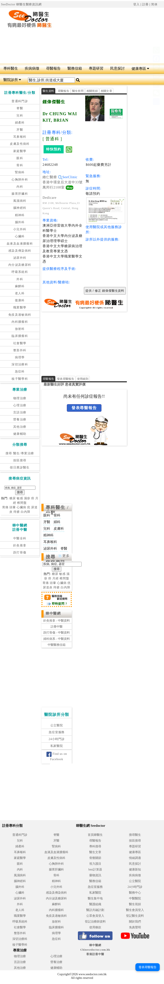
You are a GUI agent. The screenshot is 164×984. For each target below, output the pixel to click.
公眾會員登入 (95, 915)
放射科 (20, 328)
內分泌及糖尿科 (19, 264)
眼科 (19, 158)
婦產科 (20, 122)
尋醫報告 (53, 68)
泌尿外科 (19, 257)
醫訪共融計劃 (95, 910)
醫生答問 (77, 91)
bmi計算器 (95, 869)
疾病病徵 (32, 68)
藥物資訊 (95, 875)
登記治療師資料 (95, 921)
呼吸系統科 (20, 272)
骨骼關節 (95, 858)
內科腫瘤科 (20, 321)
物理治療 (19, 398)
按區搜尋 (19, 460)
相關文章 (106, 91)
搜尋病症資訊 (55, 559)
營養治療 (19, 419)
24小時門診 (57, 739)
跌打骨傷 (19, 552)
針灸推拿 (19, 545)
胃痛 (5, 507)
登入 (136, 4)
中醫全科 (19, 538)
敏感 (20, 498)
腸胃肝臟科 (20, 193)
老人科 (20, 293)
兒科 (19, 115)
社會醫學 (19, 343)
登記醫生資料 (135, 915)
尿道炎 (48, 587)
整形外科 (19, 350)
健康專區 (140, 69)
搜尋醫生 (135, 834)
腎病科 (20, 172)
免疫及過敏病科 (19, 314)
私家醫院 (56, 746)
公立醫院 (56, 725)
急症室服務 (56, 732)
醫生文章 (95, 852)
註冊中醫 (57, 626)
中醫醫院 (135, 898)
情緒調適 (135, 858)
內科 (19, 186)
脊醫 (19, 108)
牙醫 (19, 129)
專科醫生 (10, 68)
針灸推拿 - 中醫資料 (56, 620)
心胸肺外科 (20, 179)
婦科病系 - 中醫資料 (56, 638)
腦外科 (20, 222)
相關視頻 (92, 91)
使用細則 (82, 378)
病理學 (20, 357)
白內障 (25, 511)
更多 (64, 556)
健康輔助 (19, 433)
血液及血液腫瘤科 (20, 243)
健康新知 (135, 869)
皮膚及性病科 (19, 143)
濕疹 (27, 498)
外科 (19, 279)
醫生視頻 (135, 904)
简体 (154, 4)
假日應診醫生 (19, 467)
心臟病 (21, 507)
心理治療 (19, 405)
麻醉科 (20, 286)
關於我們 (135, 921)
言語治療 (19, 412)
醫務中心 (135, 892)
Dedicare (49, 197)
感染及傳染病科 (19, 250)
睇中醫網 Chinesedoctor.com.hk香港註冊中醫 (95, 950)
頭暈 (12, 507)
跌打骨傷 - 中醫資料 (56, 632)
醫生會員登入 (135, 910)
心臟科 (20, 236)
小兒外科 (19, 229)
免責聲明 (135, 927)
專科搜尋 (95, 846)
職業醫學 (19, 307)
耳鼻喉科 (19, 136)
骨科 (19, 165)
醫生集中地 (95, 898)
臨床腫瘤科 (20, 336)
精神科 (20, 215)
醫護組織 (95, 904)
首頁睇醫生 (95, 834)
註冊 (145, 4)
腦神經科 (19, 207)
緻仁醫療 (52, 177)
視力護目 (95, 863)
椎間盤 (22, 502)
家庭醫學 (19, 151)
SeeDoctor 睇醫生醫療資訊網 (21, 4)
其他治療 (19, 426)
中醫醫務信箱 (57, 644)
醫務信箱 (74, 68)
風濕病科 (19, 200)
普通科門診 (20, 101)
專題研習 (96, 68)
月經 (55, 578)
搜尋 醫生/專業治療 (20, 453)
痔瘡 (16, 511)
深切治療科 (20, 364)
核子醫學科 (20, 378)
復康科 (20, 300)
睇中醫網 (53, 613)
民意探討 (117, 68)
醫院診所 (12, 80)
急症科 (20, 371)
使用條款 (95, 927)
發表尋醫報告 (65, 378)
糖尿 (12, 498)
